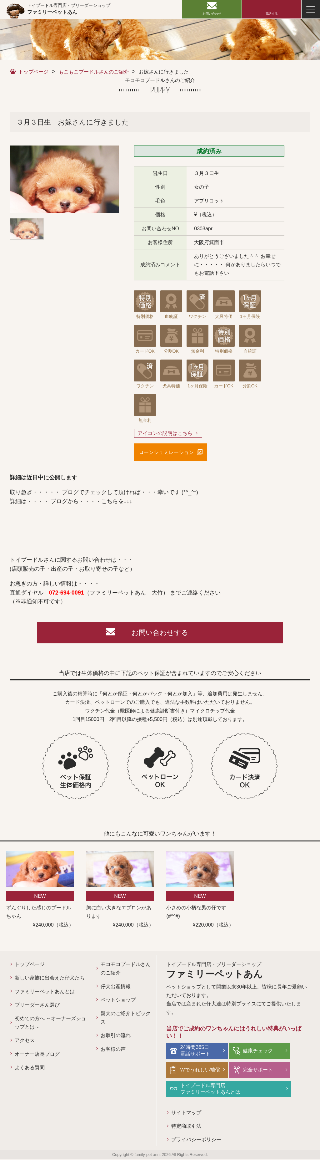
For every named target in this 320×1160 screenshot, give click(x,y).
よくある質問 (30, 1068)
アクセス (25, 1041)
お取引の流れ (116, 1036)
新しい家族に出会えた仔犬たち (50, 978)
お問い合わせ (211, 13)
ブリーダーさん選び (37, 1005)
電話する (271, 13)
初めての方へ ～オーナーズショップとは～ (50, 1023)
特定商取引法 (186, 1126)
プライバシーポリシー (196, 1140)
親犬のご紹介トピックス (126, 1018)
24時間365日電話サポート (195, 1051)
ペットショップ (118, 1000)
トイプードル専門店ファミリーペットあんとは (210, 1089)
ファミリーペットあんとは (45, 991)
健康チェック (258, 1051)
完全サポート (258, 1070)
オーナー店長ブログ (37, 1054)
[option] (64, 179)
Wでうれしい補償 (200, 1070)
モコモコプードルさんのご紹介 (126, 969)
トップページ (33, 71)
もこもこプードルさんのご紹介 (94, 71)
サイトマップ (186, 1113)
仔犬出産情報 (116, 986)
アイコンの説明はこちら (165, 433)
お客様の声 (113, 1049)
